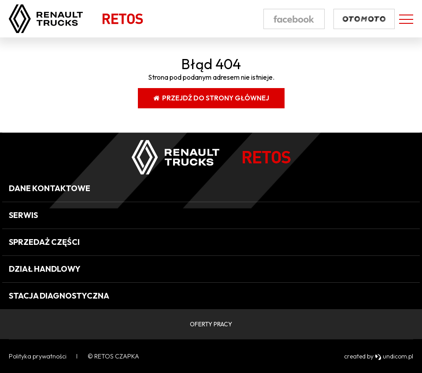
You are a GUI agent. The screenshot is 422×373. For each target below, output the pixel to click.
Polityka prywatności (38, 356)
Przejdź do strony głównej (211, 98)
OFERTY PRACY (211, 324)
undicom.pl (394, 356)
